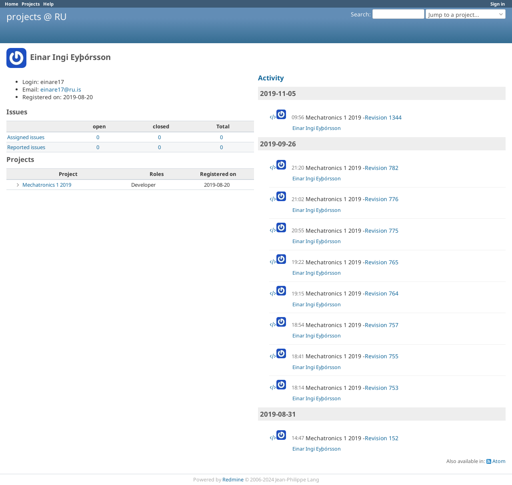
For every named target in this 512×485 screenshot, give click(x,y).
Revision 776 (381, 199)
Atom (499, 461)
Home (11, 4)
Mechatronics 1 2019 (46, 184)
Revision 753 (381, 387)
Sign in (497, 4)
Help (48, 4)
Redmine (233, 479)
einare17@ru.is (60, 89)
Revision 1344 (383, 117)
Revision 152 (381, 438)
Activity (271, 77)
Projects (31, 4)
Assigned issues (25, 137)
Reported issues (26, 147)
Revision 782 (381, 168)
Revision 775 (381, 230)
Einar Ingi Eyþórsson (316, 128)
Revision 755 (381, 356)
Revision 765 (381, 262)
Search (360, 14)
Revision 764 (381, 293)
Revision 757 (381, 325)
